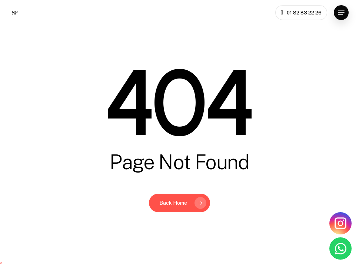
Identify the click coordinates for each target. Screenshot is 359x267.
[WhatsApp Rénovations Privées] (340, 248)
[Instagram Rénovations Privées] (340, 223)
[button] (341, 12)
